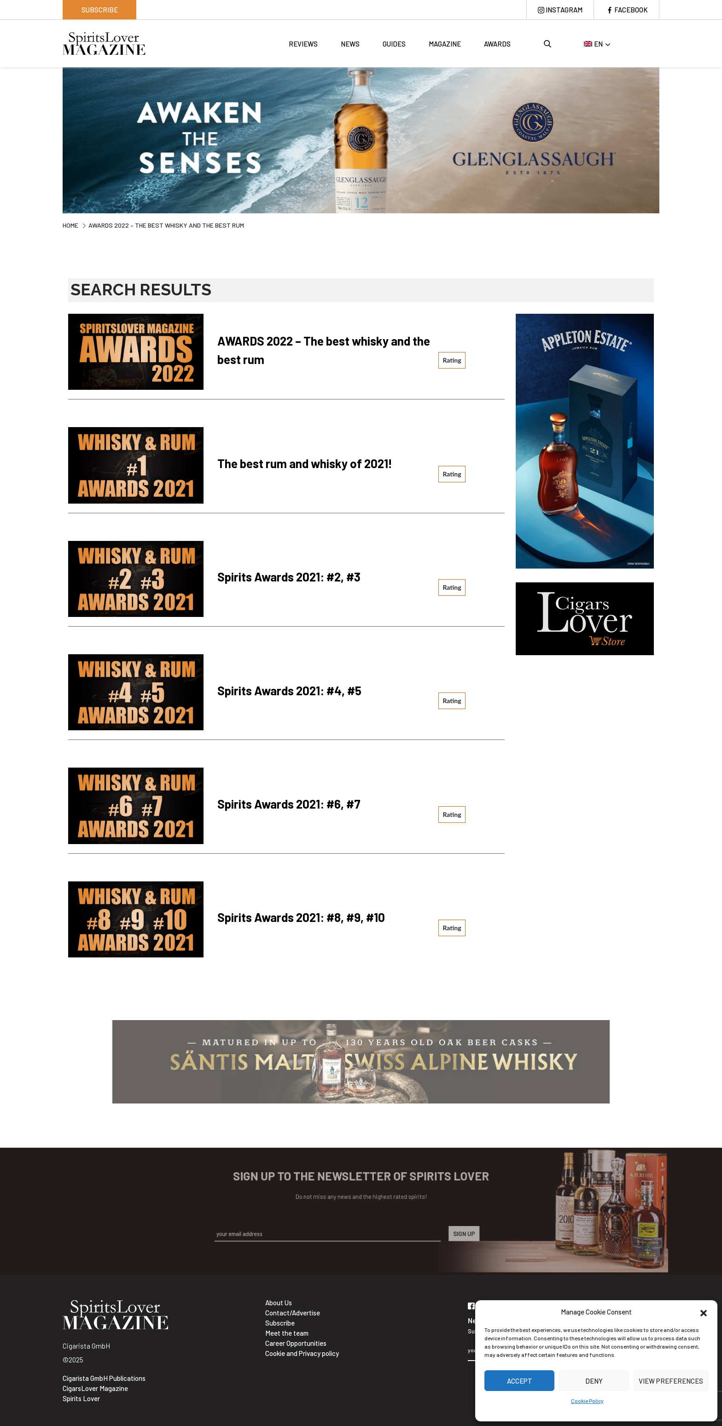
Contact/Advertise (292, 1313)
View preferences (671, 1381)
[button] (703, 1311)
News (350, 44)
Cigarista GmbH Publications (104, 1378)
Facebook (631, 10)
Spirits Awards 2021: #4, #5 (289, 690)
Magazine (445, 44)
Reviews (303, 44)
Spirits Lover (81, 1398)
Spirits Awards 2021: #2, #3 (289, 576)
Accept (519, 1381)
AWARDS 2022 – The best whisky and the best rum (323, 350)
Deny (594, 1381)
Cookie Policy (587, 1400)
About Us (278, 1302)
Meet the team (287, 1333)
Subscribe (100, 10)
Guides (394, 44)
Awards (497, 44)
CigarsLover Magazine (95, 1388)
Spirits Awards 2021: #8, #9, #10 (301, 917)
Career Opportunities (295, 1343)
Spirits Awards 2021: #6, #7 (289, 804)
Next (666, 139)
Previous (55, 139)
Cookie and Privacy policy (302, 1353)
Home (70, 225)
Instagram (564, 10)
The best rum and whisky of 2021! (304, 463)
